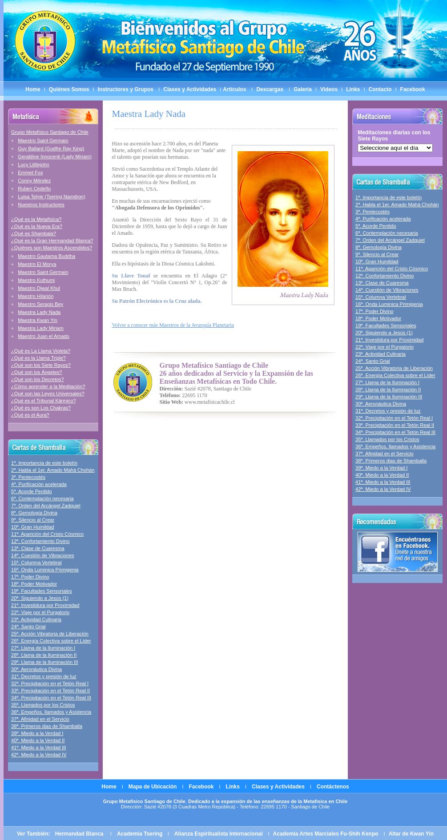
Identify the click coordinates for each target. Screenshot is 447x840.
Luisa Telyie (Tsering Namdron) (51, 196)
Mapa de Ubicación (153, 787)
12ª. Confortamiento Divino (40, 541)
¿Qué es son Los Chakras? (41, 407)
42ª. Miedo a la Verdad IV (39, 754)
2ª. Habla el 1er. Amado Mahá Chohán (53, 470)
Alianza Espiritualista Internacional (218, 834)
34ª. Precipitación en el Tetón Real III (51, 697)
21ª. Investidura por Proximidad (45, 605)
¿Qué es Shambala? (33, 233)
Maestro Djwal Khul (39, 288)
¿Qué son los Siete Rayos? (41, 365)
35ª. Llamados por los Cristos (43, 704)
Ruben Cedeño (34, 188)
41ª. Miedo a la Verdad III (38, 747)
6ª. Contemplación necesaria (42, 498)
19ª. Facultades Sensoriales (41, 591)
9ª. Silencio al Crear (32, 519)
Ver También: (34, 834)
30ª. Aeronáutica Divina (36, 669)
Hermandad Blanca (80, 834)
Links (353, 89)
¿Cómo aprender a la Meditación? (48, 386)
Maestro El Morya (37, 264)
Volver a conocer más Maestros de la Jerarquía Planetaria (173, 325)
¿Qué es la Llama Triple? (38, 358)
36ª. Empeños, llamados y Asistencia (51, 712)
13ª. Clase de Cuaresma (37, 548)
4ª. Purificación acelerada (39, 484)
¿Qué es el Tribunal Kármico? (43, 400)
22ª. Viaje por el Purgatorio (40, 612)
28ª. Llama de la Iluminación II (44, 655)
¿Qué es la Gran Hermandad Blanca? (52, 240)
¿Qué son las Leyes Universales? (47, 393)
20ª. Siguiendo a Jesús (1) (39, 598)
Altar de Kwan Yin (411, 834)
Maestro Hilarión (35, 296)
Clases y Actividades (189, 89)
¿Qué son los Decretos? (37, 379)
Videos (329, 89)
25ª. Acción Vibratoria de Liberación (50, 633)
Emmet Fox (30, 172)
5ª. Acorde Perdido (31, 491)
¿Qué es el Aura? (30, 415)
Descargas (269, 89)
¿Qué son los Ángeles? (36, 372)
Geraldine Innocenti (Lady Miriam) (55, 156)
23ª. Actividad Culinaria (36, 619)
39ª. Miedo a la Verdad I (37, 733)
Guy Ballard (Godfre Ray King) (51, 148)
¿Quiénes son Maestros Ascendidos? (51, 247)
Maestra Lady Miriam (41, 328)
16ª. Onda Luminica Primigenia (44, 569)
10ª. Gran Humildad (32, 527)
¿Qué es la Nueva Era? (36, 226)
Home (32, 89)
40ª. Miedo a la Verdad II (37, 740)
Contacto (380, 89)
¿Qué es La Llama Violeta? (40, 351)
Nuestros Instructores (41, 204)
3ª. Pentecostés (28, 477)
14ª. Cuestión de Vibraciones (42, 555)
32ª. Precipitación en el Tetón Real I (50, 683)
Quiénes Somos (69, 89)
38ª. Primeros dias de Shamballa (46, 726)
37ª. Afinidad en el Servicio (40, 719)
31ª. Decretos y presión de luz (44, 676)
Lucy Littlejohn (33, 164)
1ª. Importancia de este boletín (44, 463)
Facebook (412, 89)
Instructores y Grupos (126, 89)
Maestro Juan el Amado (43, 336)
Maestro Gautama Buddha (46, 256)
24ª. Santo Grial (28, 626)
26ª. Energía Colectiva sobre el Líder (51, 640)
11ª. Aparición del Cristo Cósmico (47, 534)
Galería (303, 89)
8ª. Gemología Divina (34, 512)
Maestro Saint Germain (43, 140)
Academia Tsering (140, 834)
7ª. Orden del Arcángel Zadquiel (46, 505)
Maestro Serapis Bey (40, 304)
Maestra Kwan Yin (37, 320)
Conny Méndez (34, 180)
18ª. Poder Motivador (34, 584)
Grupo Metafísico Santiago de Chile (50, 132)
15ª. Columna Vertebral (36, 562)
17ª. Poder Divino (30, 576)
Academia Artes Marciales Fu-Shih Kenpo (326, 834)
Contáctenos (333, 787)
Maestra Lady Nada (39, 312)
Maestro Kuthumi (36, 280)
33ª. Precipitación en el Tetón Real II (50, 690)
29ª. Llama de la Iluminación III (44, 662)
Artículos (234, 89)
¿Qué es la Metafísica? (36, 219)
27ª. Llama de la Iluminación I (43, 648)
